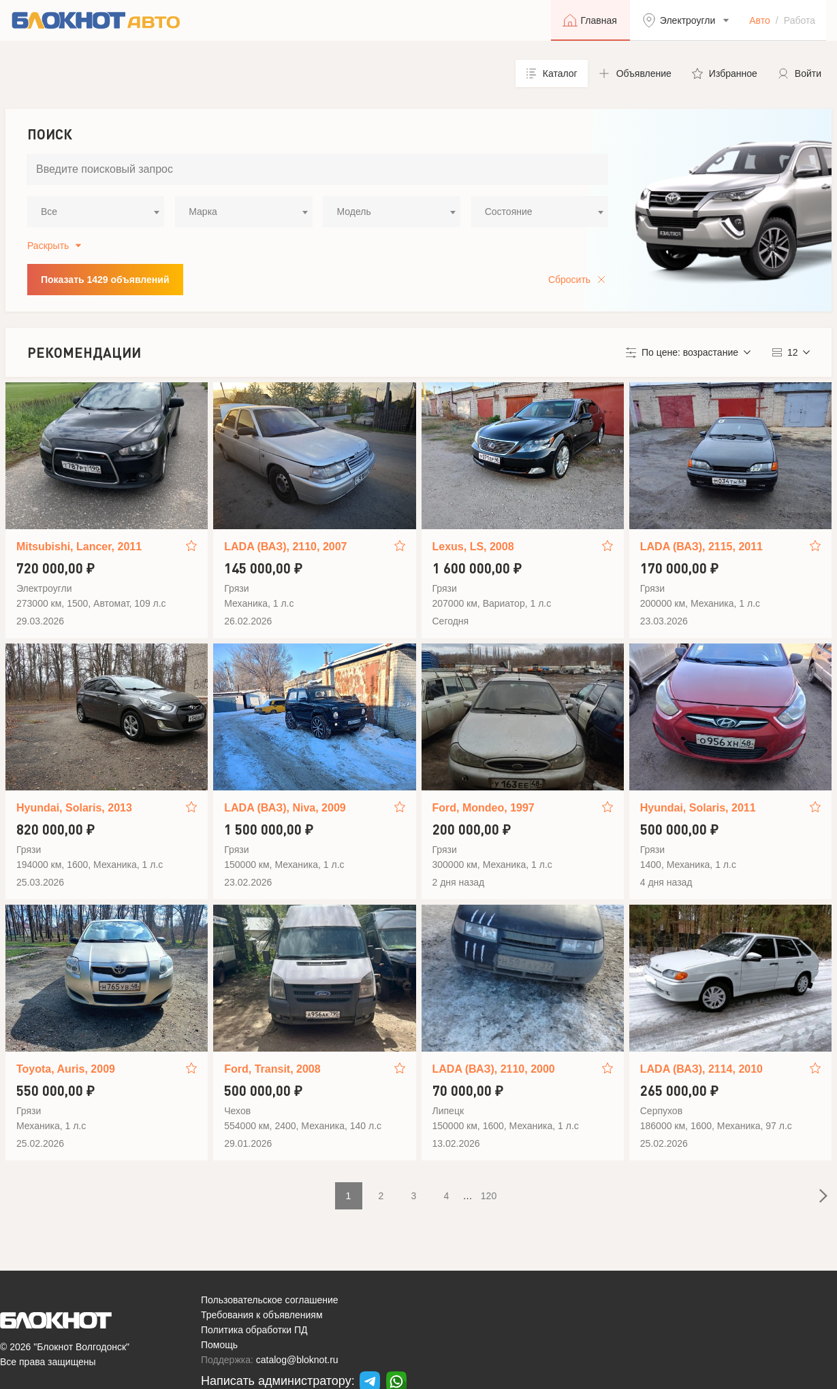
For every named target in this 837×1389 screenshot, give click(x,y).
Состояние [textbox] (509, 211)
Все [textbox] (49, 211)
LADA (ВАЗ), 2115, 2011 (701, 546)
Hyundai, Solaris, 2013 (74, 808)
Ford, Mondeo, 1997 (483, 808)
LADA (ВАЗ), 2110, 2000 (493, 1069)
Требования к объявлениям (262, 1314)
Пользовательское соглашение (269, 1299)
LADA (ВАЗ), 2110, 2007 (285, 546)
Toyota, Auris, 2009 (65, 1069)
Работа (799, 20)
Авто (759, 20)
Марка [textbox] (203, 211)
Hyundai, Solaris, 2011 (698, 808)
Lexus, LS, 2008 (473, 546)
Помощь (219, 1344)
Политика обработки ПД (254, 1329)
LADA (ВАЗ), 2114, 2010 (701, 1069)
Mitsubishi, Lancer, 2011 (79, 546)
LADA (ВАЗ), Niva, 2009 (284, 808)
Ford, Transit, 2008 (272, 1069)
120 (488, 1195)
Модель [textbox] (353, 211)
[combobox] (95, 211)
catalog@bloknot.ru (297, 1359)
